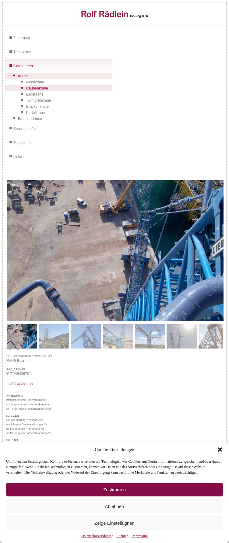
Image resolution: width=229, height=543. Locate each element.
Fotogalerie (22, 143)
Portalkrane (35, 112)
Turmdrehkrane (38, 100)
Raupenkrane (37, 88)
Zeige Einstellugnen (114, 523)
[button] (220, 450)
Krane (23, 76)
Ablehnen (114, 506)
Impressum (140, 536)
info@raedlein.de (19, 383)
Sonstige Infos (25, 129)
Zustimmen (114, 489)
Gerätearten (23, 66)
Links (17, 157)
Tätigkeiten (22, 52)
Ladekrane (35, 94)
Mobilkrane (35, 82)
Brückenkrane (37, 106)
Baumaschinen (30, 119)
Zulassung (21, 38)
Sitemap (122, 536)
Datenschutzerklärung (97, 536)
